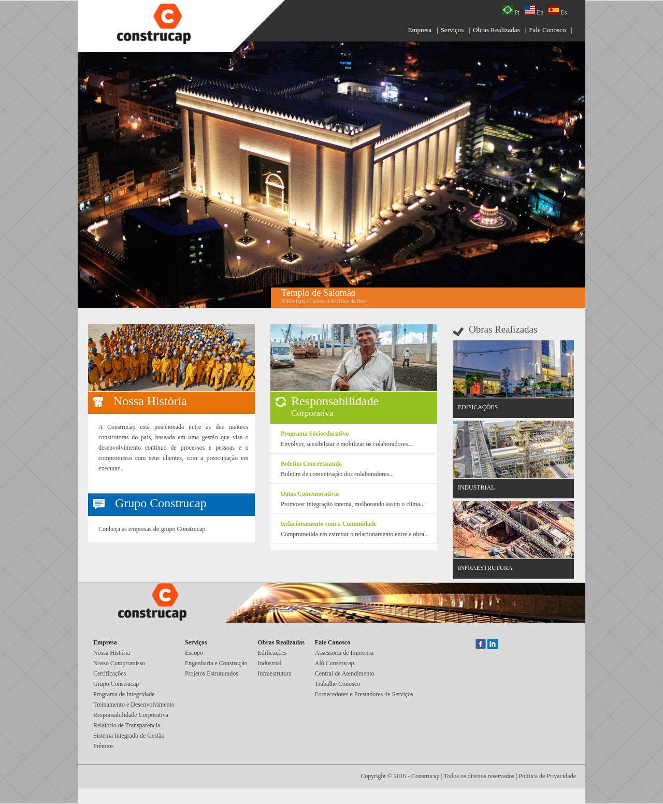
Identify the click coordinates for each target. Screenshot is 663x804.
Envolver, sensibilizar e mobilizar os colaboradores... (346, 444)
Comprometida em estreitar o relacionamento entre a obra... (355, 534)
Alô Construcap (334, 663)
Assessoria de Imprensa (344, 652)
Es (558, 10)
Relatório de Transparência (126, 725)
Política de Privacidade (547, 776)
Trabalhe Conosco (337, 683)
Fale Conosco (547, 30)
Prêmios (103, 746)
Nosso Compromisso (119, 663)
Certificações (109, 673)
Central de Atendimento (344, 673)
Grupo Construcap (116, 683)
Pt (511, 10)
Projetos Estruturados (211, 673)
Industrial (270, 663)
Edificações (272, 652)
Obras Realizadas (496, 30)
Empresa (419, 30)
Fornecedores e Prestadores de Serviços (364, 694)
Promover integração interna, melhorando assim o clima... (353, 504)
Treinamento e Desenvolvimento (134, 704)
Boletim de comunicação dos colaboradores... (337, 474)
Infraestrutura (275, 673)
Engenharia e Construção (216, 663)
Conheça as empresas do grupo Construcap (151, 529)
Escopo (194, 652)
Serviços (452, 30)
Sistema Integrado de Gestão (129, 735)
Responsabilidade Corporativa (130, 715)
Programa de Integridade (124, 694)
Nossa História (111, 652)
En (534, 10)
